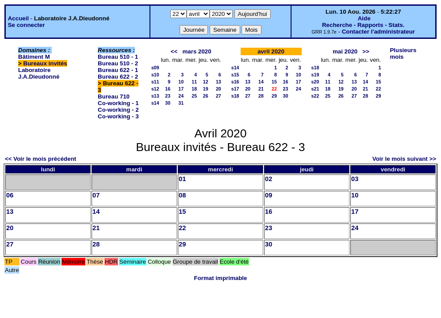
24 (181, 95)
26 (205, 95)
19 (205, 88)
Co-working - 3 (118, 116)
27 (218, 95)
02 (268, 178)
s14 (155, 103)
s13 (155, 95)
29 (274, 95)
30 (167, 103)
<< (174, 51)
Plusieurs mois (403, 53)
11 (194, 81)
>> (365, 51)
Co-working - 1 (118, 103)
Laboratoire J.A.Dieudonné (38, 73)
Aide (364, 18)
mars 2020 (196, 51)
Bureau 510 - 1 (118, 56)
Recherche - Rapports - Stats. (363, 25)
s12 (155, 88)
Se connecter (26, 25)
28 (261, 95)
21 (261, 88)
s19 (315, 74)
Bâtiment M (34, 56)
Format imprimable (220, 278)
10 (181, 81)
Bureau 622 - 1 (118, 70)
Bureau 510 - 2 (118, 63)
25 (194, 95)
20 (218, 88)
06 (9, 195)
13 (218, 81)
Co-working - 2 (118, 109)
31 (181, 103)
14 (261, 81)
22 (378, 88)
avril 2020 (270, 51)
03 (354, 178)
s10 (155, 74)
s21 (315, 88)
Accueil (18, 18)
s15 (235, 74)
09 (268, 195)
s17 (235, 88)
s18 (235, 95)
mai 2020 (345, 51)
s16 (235, 81)
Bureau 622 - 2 (118, 76)
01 (182, 178)
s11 (155, 81)
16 (167, 88)
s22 (315, 95)
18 (194, 88)
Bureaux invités (45, 63)
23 (167, 95)
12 (205, 81)
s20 (315, 81)
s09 (155, 67)
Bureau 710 (114, 96)
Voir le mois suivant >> (404, 158)
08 (182, 195)
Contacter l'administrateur (378, 31)
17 (181, 88)
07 (96, 195)
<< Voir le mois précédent (40, 158)
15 (274, 81)
